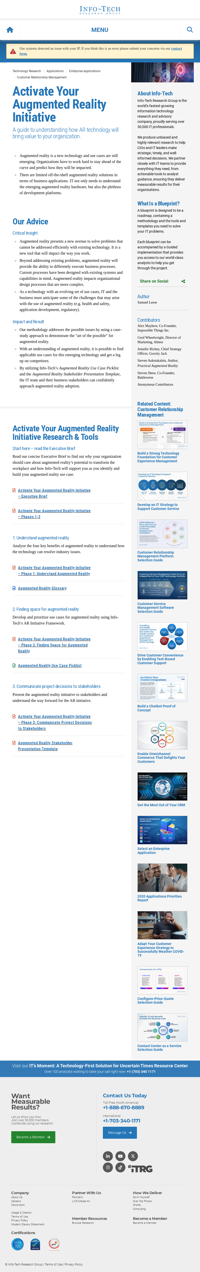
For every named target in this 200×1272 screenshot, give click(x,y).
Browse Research (83, 1222)
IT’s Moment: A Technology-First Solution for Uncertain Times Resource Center (108, 1065)
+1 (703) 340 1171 (141, 1072)
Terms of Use (19, 1216)
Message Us (120, 1132)
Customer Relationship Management (42, 77)
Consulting (139, 1208)
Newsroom (18, 1204)
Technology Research (27, 71)
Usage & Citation (21, 1212)
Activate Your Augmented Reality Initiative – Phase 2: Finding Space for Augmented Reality (54, 645)
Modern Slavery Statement (27, 1224)
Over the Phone (142, 1201)
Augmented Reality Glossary (42, 588)
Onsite (137, 1204)
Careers (16, 1201)
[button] (100, 30)
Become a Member (33, 1137)
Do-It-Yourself (141, 1197)
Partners (77, 1197)
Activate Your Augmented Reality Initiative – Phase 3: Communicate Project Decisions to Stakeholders (55, 722)
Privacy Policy (19, 1220)
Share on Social (162, 281)
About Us (17, 1197)
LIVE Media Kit (81, 1201)
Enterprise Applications (84, 71)
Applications (55, 71)
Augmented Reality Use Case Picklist (50, 665)
